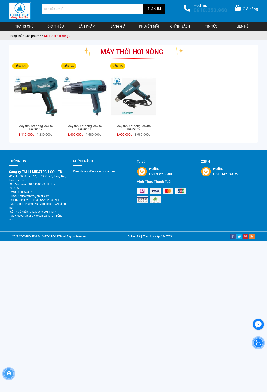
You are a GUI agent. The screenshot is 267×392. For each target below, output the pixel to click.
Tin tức (211, 26)
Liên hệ (242, 26)
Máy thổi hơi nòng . (57, 36)
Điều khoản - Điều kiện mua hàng (95, 171)
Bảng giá (118, 26)
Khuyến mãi (149, 26)
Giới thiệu (55, 26)
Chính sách (180, 26)
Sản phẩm (86, 26)
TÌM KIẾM (154, 8)
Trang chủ (24, 26)
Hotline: (210, 8)
